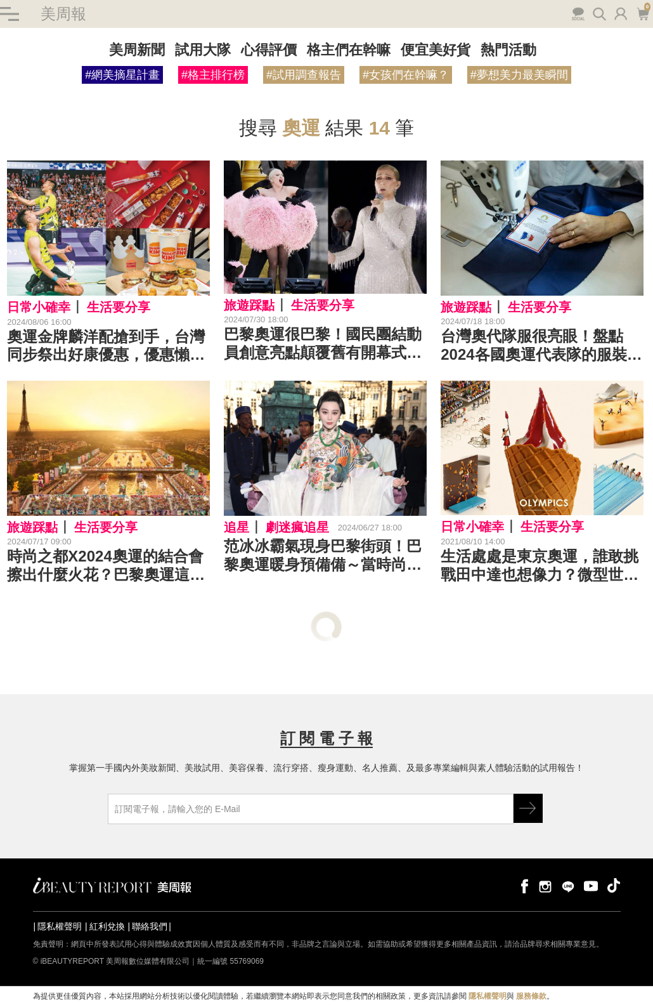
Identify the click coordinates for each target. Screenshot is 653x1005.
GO (528, 809)
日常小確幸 (38, 307)
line (568, 886)
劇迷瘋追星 (297, 527)
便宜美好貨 (435, 50)
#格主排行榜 (213, 75)
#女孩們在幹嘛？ (406, 75)
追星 (236, 527)
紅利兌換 (107, 927)
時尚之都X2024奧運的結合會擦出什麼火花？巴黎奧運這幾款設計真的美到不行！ (106, 566)
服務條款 (531, 996)
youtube (591, 886)
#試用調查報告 (303, 75)
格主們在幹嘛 (349, 50)
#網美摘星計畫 (122, 75)
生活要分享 (118, 307)
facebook (522, 886)
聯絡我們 (149, 927)
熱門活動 (508, 50)
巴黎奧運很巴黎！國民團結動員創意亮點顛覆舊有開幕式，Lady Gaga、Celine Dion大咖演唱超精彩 (323, 344)
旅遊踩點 (249, 305)
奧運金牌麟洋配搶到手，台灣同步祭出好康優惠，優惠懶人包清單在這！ (106, 346)
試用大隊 (203, 50)
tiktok (614, 886)
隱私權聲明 (59, 927)
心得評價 (269, 50)
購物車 (642, 12)
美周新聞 (137, 50)
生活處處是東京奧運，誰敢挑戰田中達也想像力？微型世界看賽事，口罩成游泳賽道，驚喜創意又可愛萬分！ (539, 566)
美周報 (63, 13)
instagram (545, 886)
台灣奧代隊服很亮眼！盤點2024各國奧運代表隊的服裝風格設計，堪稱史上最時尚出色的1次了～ (541, 346)
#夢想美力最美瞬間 (519, 75)
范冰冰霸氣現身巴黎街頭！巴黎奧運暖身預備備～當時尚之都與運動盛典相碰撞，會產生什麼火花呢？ (323, 555)
